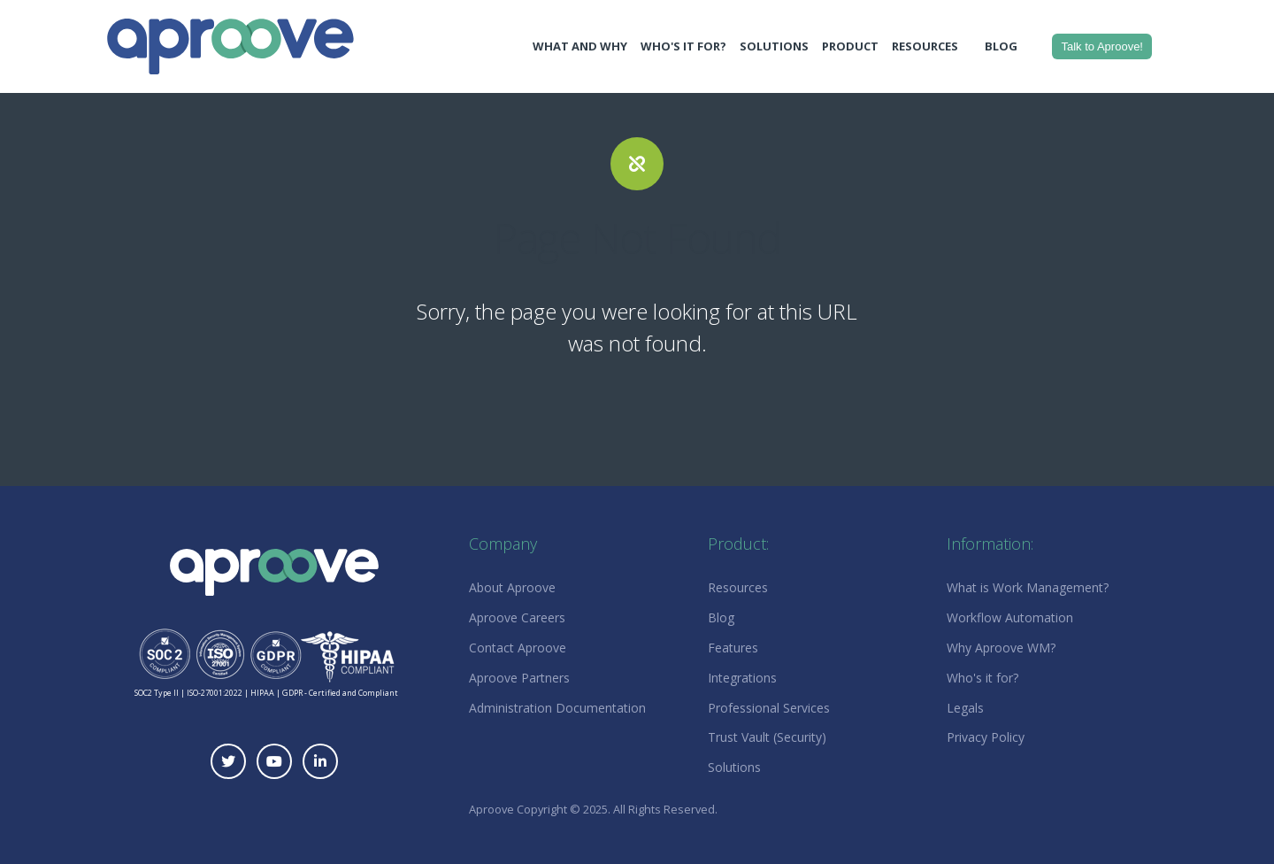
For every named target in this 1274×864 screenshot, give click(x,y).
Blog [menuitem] (1001, 46)
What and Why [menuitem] (580, 46)
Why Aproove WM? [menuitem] (1001, 647)
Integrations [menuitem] (742, 677)
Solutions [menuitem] (774, 46)
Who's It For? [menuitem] (683, 46)
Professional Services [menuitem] (769, 707)
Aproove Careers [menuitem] (517, 617)
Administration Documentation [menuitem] (557, 707)
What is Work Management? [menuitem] (1028, 587)
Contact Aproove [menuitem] (517, 647)
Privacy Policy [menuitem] (986, 737)
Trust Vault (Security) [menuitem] (767, 737)
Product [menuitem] (850, 46)
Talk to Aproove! (1102, 46)
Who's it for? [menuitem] (982, 677)
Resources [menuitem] (925, 46)
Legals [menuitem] (965, 707)
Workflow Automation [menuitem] (1010, 617)
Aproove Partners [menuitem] (519, 677)
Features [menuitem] (733, 647)
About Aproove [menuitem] (512, 587)
